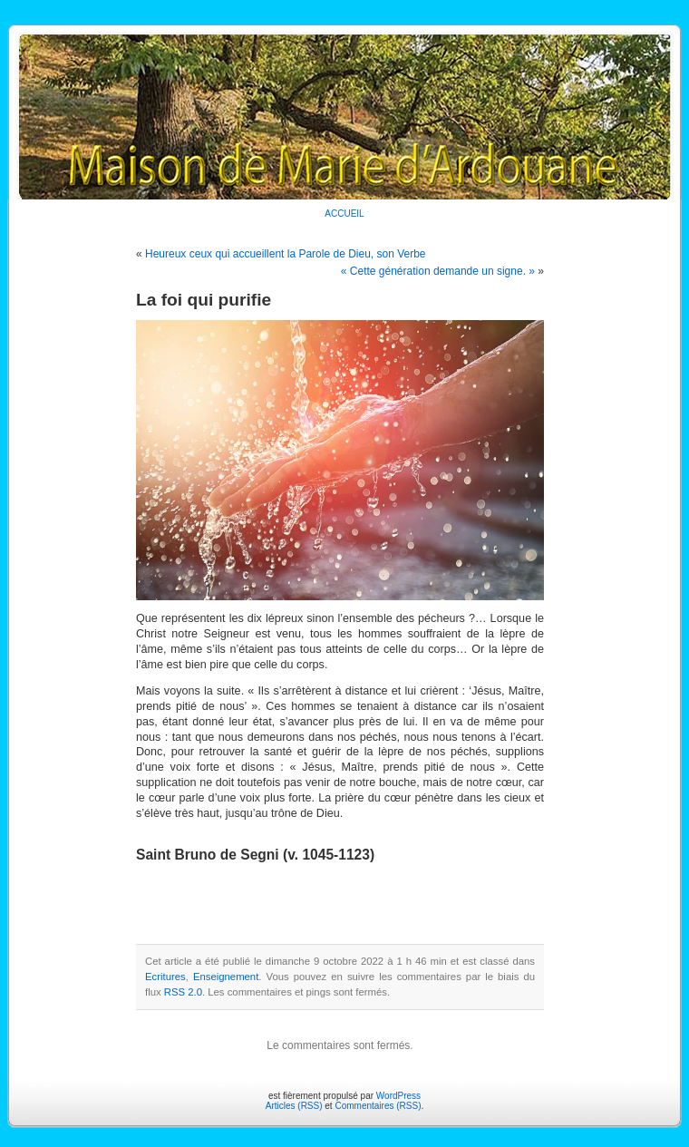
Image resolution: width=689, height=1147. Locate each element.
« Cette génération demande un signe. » (438, 271)
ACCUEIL (344, 214)
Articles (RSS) (294, 1106)
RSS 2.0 (183, 992)
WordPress (398, 1096)
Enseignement (225, 976)
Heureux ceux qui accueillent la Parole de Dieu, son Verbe (285, 254)
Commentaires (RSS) (378, 1106)
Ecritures (165, 976)
